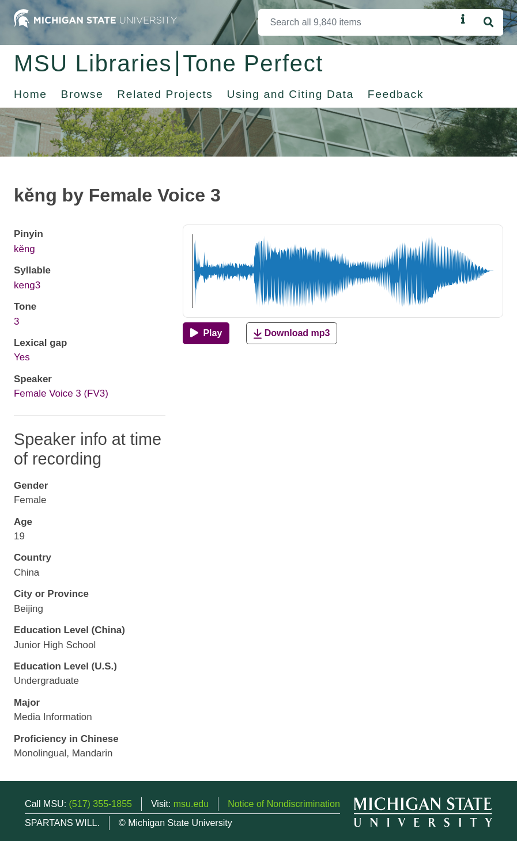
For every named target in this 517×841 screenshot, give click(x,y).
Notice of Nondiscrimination (284, 804)
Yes (22, 357)
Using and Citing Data (290, 94)
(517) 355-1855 (100, 804)
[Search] (357, 22)
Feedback (396, 94)
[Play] (206, 333)
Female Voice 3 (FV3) (61, 393)
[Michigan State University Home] (95, 17)
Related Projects (165, 94)
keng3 (27, 285)
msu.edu (191, 804)
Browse (82, 94)
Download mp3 (292, 333)
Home (30, 94)
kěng (24, 248)
